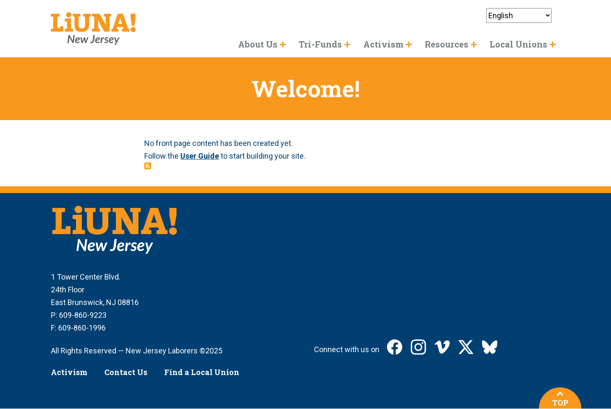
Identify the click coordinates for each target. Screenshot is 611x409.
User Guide (199, 155)
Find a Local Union (201, 372)
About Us (257, 44)
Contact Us (125, 372)
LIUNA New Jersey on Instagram (418, 347)
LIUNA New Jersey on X (466, 347)
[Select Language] (519, 15)
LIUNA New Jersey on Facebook (394, 347)
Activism (69, 372)
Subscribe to (147, 165)
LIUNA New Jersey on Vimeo (442, 347)
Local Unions (518, 44)
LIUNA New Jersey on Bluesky (489, 347)
